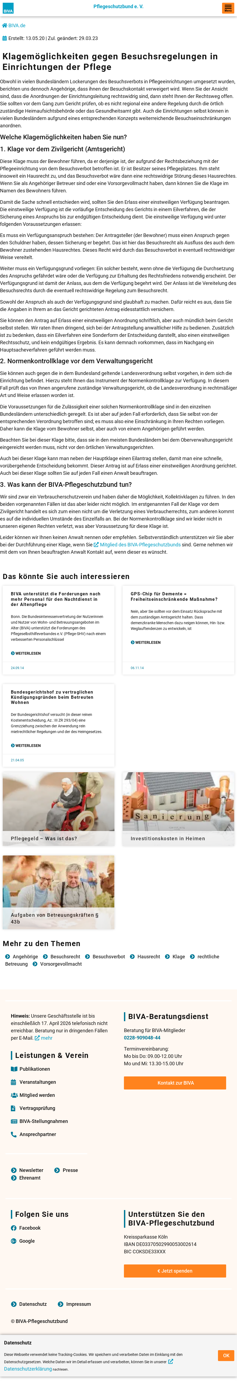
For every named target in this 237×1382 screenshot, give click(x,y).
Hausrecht (149, 956)
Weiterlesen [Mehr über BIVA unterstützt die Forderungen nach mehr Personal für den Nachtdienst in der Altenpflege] (28, 653)
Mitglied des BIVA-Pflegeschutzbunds (140, 544)
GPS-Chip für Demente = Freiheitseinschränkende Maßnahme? (174, 596)
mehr (46, 1038)
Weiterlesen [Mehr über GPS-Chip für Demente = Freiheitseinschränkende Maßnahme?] (148, 642)
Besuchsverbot (109, 956)
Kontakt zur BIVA (176, 1083)
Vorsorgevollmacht (61, 964)
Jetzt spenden (175, 1271)
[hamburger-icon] (228, 8)
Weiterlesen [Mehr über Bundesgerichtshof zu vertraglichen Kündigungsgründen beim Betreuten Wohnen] (28, 745)
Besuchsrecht (65, 956)
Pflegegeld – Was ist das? (44, 838)
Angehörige (25, 956)
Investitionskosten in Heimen (168, 838)
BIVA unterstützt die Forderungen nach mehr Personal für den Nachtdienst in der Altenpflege (56, 599)
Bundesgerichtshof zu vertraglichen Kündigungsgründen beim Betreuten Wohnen (52, 697)
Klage (179, 956)
